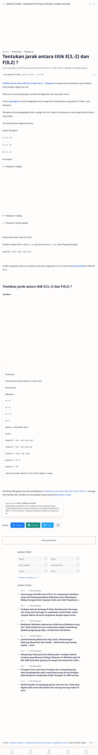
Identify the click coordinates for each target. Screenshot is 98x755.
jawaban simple (63, 494)
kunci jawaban (78, 266)
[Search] (94, 4)
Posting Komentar (49, 540)
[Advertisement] (49, 27)
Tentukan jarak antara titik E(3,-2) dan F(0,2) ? (23, 83)
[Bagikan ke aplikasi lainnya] (58, 525)
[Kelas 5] (65, 558)
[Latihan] (33, 571)
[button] (90, 4)
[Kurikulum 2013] (65, 564)
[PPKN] (65, 571)
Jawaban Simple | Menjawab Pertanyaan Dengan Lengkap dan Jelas (38, 3)
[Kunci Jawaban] (33, 564)
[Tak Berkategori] (35, 591)
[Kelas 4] (33, 558)
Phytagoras (50, 83)
